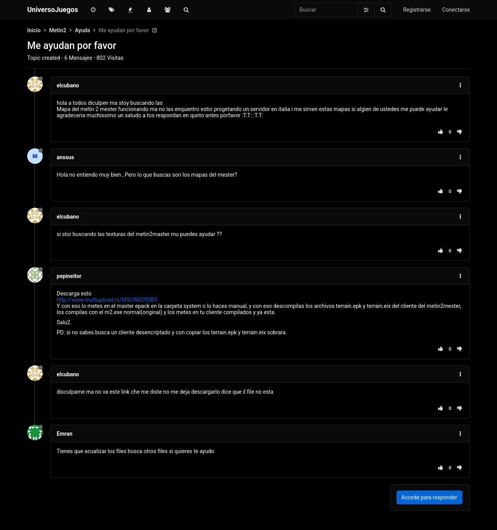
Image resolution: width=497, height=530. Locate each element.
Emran (64, 434)
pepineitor (69, 276)
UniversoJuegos (52, 9)
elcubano (68, 85)
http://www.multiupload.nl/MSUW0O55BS (107, 300)
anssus (65, 157)
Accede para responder (429, 497)
